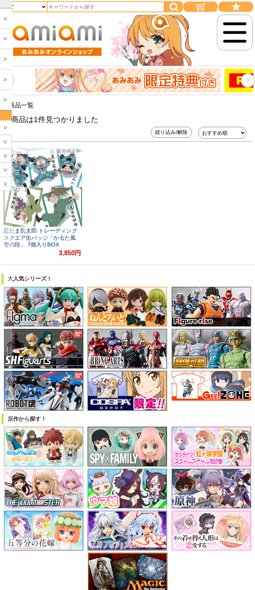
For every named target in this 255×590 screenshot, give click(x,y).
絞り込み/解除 (171, 132)
